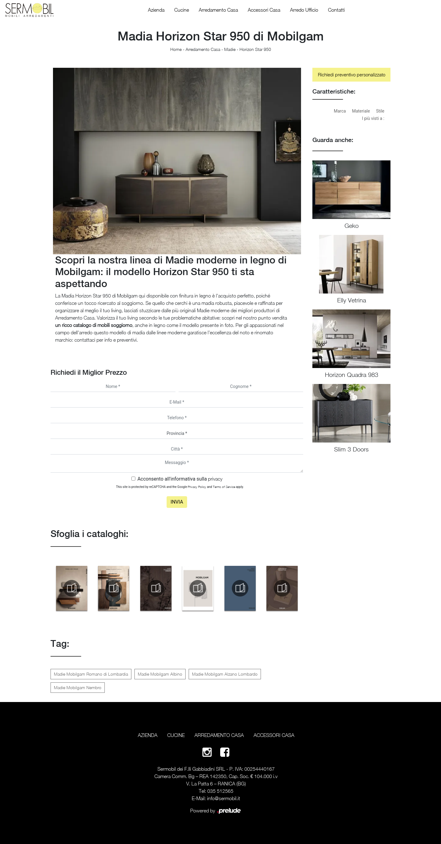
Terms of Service (224, 487)
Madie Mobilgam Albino (160, 674)
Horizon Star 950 (255, 49)
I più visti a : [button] (373, 118)
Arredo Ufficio (304, 10)
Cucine (181, 10)
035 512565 (220, 791)
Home (176, 49)
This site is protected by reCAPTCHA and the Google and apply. (180, 487)
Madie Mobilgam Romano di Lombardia (91, 674)
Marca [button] (340, 111)
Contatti (336, 10)
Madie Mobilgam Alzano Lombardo (225, 674)
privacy (215, 478)
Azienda (156, 10)
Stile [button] (380, 111)
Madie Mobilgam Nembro (77, 687)
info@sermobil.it (223, 798)
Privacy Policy (197, 487)
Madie (230, 49)
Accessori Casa (264, 10)
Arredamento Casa (218, 10)
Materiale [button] (361, 111)
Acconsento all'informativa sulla (180, 479)
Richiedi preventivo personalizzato (351, 74)
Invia (177, 502)
